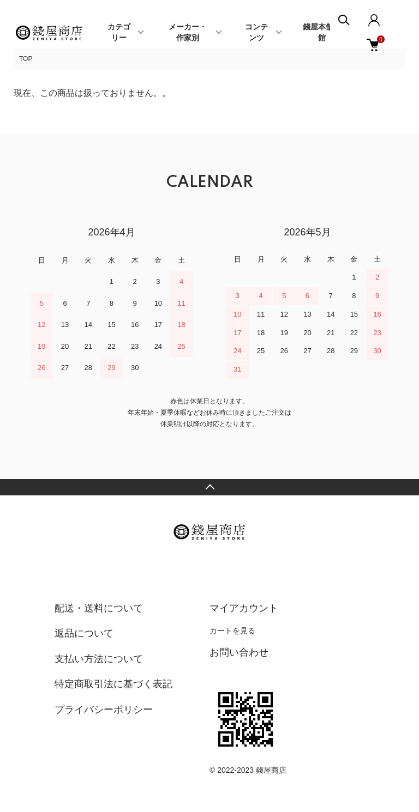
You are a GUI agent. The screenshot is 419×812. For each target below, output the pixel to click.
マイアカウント (244, 608)
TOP (25, 59)
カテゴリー (118, 33)
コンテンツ (256, 33)
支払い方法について (99, 658)
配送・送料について (99, 608)
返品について (84, 633)
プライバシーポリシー (104, 709)
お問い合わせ (239, 652)
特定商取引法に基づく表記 (113, 683)
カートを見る (232, 630)
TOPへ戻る (209, 487)
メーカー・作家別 (188, 33)
